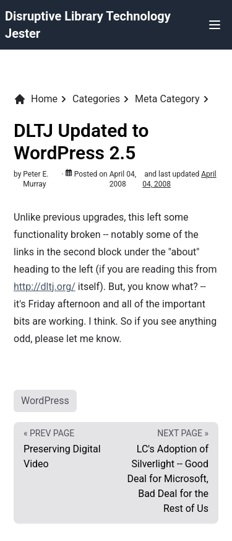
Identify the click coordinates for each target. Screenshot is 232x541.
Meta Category (167, 99)
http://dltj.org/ (44, 286)
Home (36, 99)
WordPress (45, 401)
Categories (96, 99)
